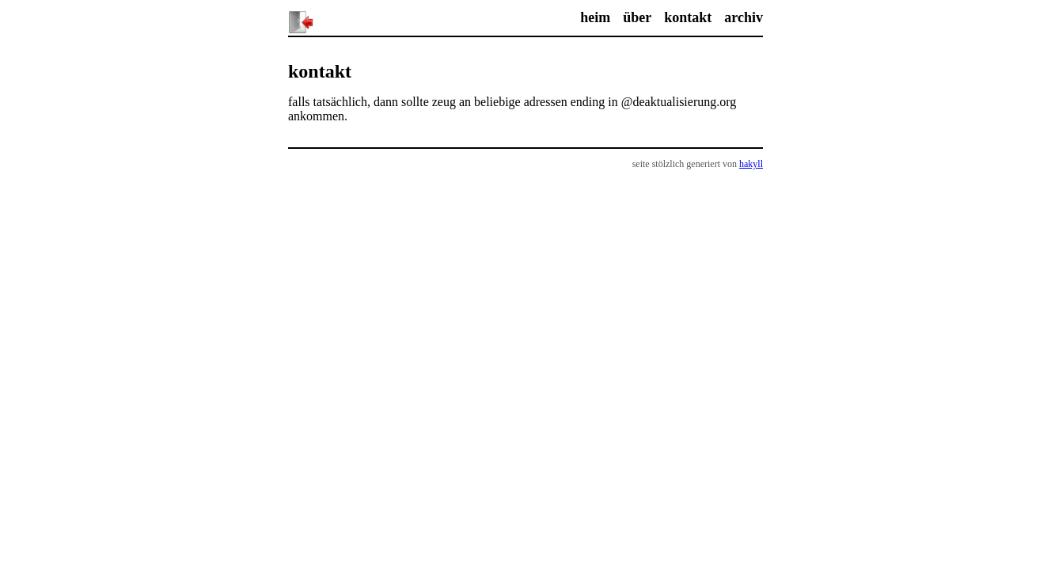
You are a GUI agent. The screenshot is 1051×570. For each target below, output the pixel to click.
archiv (743, 17)
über (637, 17)
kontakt (687, 17)
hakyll (751, 163)
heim (595, 17)
